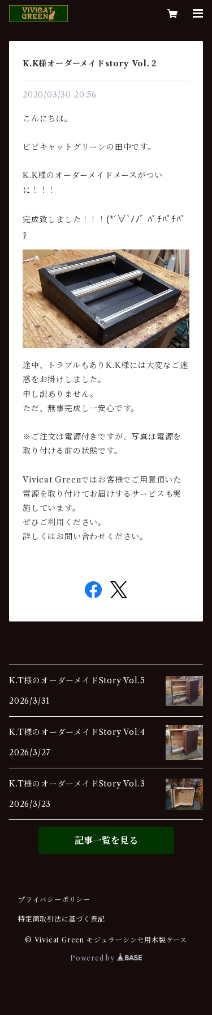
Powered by (106, 958)
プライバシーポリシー (54, 899)
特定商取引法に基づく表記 (61, 919)
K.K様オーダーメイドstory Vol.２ (90, 63)
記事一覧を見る (106, 840)
